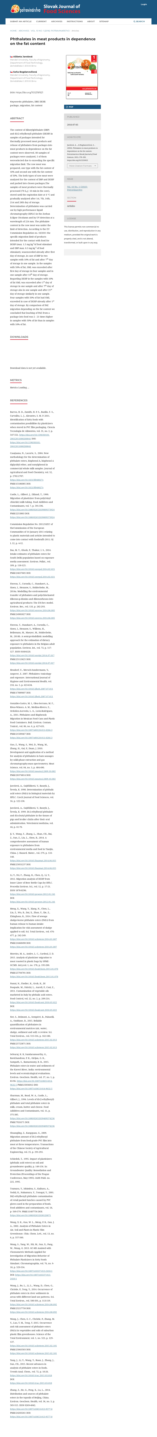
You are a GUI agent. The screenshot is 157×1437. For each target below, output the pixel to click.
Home (13, 30)
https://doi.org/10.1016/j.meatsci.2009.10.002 (33, 771)
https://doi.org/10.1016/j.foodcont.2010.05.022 (33, 1002)
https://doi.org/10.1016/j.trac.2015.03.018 (31, 1375)
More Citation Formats (80, 166)
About (91, 21)
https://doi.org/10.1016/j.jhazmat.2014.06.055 (33, 860)
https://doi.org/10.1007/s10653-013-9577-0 (31, 1409)
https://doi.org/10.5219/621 (29, 92)
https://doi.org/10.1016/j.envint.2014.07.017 (32, 655)
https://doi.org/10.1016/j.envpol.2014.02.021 (32, 569)
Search (139, 21)
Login (144, 4)
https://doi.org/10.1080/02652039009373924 (32, 509)
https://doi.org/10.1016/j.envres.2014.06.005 (32, 610)
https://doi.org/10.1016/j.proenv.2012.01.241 (32, 894)
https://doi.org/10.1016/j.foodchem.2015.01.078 (34, 968)
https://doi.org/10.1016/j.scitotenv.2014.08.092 (33, 1304)
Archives (56, 21)
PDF (70, 107)
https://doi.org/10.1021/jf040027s (26, 479)
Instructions (75, 21)
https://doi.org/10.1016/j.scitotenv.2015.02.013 (33, 1039)
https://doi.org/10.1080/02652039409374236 (32, 1118)
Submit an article (21, 21)
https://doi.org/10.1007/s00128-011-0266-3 (31, 730)
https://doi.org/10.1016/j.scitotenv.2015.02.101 (33, 1345)
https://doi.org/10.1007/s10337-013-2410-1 (31, 1271)
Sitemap (104, 21)
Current (41, 21)
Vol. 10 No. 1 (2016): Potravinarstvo (50, 30)
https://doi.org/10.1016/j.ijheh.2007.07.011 (31, 688)
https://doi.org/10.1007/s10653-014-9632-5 (31, 1088)
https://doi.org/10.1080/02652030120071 (30, 1215)
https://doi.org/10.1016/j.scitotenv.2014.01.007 (33, 939)
